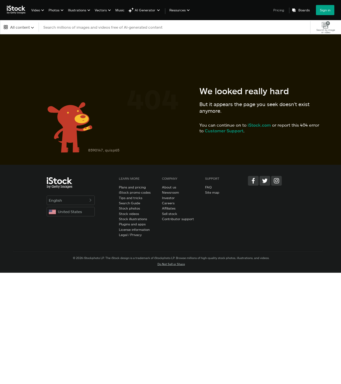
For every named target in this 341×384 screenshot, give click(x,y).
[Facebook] (253, 181)
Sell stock (169, 214)
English (71, 200)
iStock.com (259, 125)
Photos (54, 10)
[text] (175, 27)
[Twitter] (265, 181)
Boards (304, 10)
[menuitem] (37, 14)
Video (35, 10)
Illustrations (77, 10)
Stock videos (129, 214)
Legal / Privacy (130, 235)
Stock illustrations (133, 219)
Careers (168, 203)
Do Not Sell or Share (171, 264)
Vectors (101, 10)
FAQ (208, 187)
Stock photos (129, 208)
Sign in (325, 10)
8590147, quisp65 (103, 150)
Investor (168, 198)
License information (134, 230)
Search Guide (129, 203)
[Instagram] (276, 181)
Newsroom (170, 192)
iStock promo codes (135, 192)
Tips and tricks (130, 198)
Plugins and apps (132, 224)
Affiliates (168, 208)
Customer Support (224, 130)
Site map (212, 192)
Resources (177, 10)
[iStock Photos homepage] (17, 9)
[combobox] (19, 27)
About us (169, 187)
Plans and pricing (132, 187)
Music (120, 10)
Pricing (278, 10)
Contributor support (178, 219)
